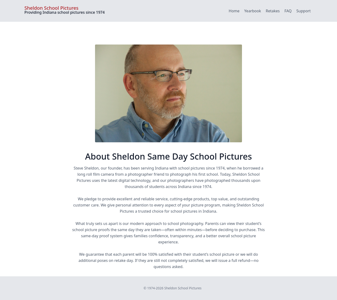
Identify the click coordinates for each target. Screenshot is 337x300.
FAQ (287, 10)
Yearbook (252, 10)
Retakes (273, 10)
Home (234, 10)
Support (303, 10)
